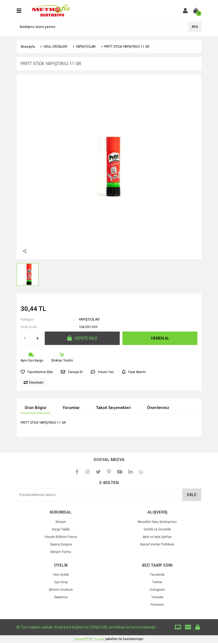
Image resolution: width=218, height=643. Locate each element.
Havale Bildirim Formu (61, 537)
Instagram (157, 590)
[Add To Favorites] (37, 372)
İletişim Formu (60, 552)
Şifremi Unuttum (61, 590)
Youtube (157, 597)
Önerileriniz (158, 407)
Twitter (157, 582)
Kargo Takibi (61, 529)
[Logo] (51, 10)
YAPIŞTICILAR (89, 319)
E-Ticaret (97, 639)
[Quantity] (31, 338)
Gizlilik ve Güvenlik (157, 529)
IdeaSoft (81, 639)
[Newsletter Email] (109, 495)
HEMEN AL (160, 338)
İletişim (60, 522)
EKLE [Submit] (192, 494)
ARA (194, 27)
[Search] (109, 26)
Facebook (157, 575)
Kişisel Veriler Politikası (157, 544)
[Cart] (196, 10)
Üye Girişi (61, 582)
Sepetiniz (61, 597)
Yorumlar (71, 407)
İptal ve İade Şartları (157, 537)
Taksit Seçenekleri (113, 407)
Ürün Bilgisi (35, 407)
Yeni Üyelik (61, 575)
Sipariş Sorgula (61, 544)
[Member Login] (185, 10)
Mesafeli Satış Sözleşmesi (157, 522)
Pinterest (157, 605)
